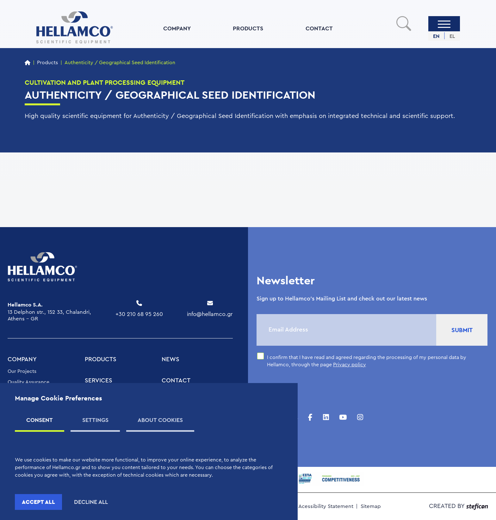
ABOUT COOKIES (160, 420)
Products (47, 62)
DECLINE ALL (91, 502)
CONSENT (39, 420)
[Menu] (444, 23)
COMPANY (177, 28)
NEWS (170, 359)
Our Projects (22, 371)
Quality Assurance (28, 382)
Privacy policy (349, 364)
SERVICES (98, 381)
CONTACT (319, 28)
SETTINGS (95, 420)
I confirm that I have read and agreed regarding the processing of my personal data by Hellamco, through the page (366, 361)
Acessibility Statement (325, 506)
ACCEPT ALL (38, 501)
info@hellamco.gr (210, 314)
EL (452, 36)
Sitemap (371, 506)
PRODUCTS (248, 28)
